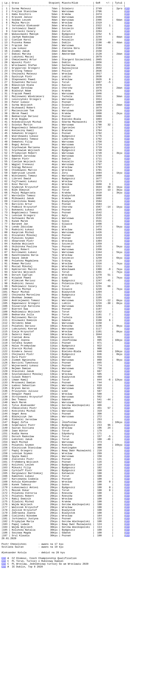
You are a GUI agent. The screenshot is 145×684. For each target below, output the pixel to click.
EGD (127, 10)
